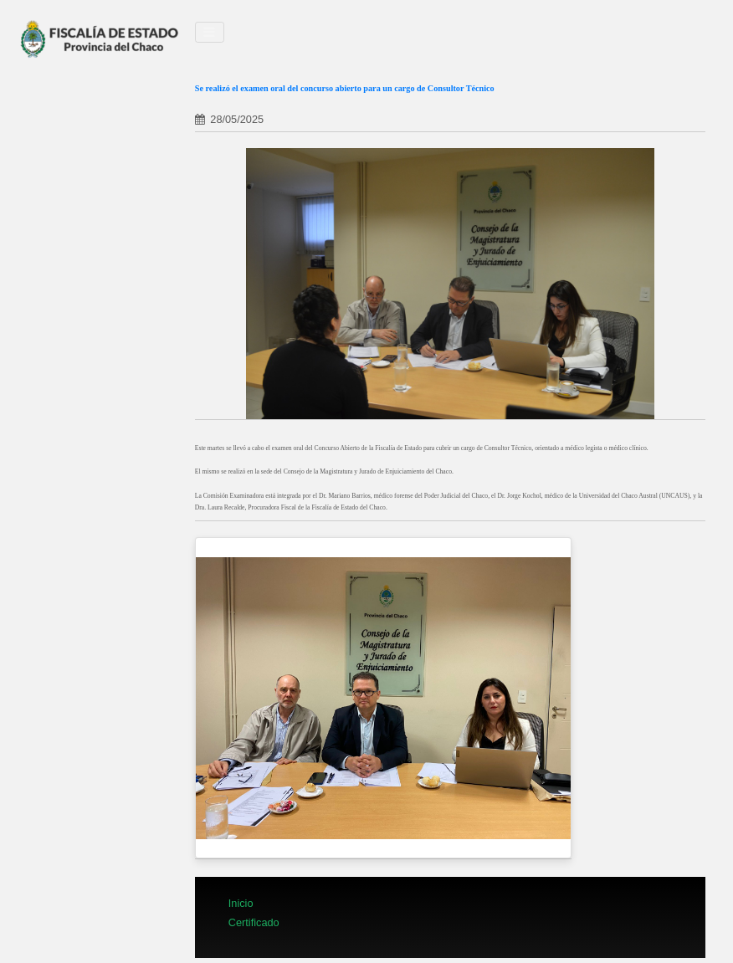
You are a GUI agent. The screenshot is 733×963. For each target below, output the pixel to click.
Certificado (253, 922)
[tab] (450, 101)
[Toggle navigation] (210, 32)
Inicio (241, 903)
